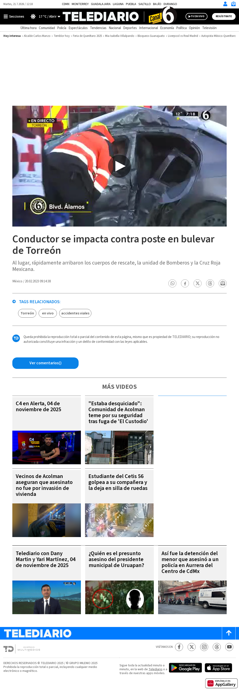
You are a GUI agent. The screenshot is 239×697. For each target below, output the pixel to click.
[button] (172, 283)
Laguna (118, 4)
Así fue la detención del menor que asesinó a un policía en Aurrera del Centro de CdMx (190, 562)
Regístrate (224, 16)
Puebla (131, 4)
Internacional (148, 28)
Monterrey (80, 4)
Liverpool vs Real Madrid (183, 36)
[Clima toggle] (43, 16)
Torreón (27, 313)
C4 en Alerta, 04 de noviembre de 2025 (38, 406)
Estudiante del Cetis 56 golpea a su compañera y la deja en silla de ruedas (118, 482)
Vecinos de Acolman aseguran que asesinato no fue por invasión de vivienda (44, 485)
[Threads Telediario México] (217, 647)
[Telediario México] (119, 16)
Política (181, 28)
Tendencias (98, 28)
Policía (61, 28)
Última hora (28, 28)
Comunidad (47, 28)
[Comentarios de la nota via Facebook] (45, 363)
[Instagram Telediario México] (204, 647)
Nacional (115, 28)
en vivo (48, 313)
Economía (167, 28)
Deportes (130, 28)
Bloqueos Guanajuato (151, 36)
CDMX (65, 4)
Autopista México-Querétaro (218, 36)
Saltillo (144, 4)
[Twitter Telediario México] (192, 647)
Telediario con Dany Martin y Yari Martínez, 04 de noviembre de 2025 (45, 559)
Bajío (157, 4)
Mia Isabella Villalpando (119, 36)
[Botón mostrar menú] (14, 16)
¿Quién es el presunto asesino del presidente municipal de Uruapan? (116, 559)
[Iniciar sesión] (225, 4)
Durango (170, 4)
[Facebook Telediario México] (179, 647)
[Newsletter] (233, 5)
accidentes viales (75, 313)
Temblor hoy (62, 36)
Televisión (209, 28)
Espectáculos (78, 28)
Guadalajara (101, 4)
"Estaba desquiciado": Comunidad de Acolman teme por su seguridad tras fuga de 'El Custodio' (118, 412)
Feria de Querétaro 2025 (87, 36)
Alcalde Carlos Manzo (37, 36)
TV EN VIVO (197, 16)
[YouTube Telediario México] (229, 647)
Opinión (194, 28)
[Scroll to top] (229, 633)
